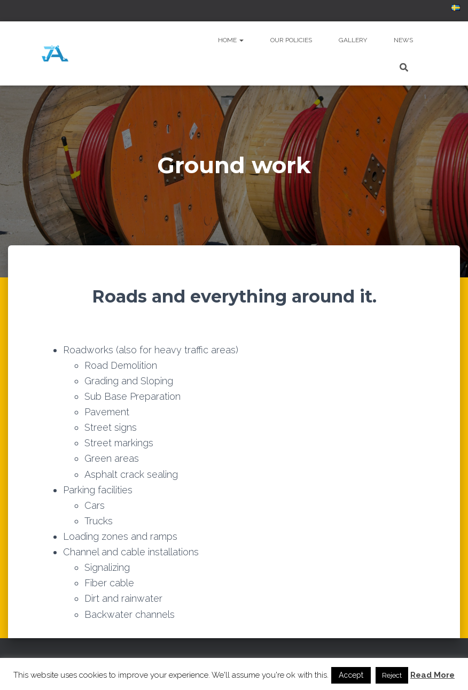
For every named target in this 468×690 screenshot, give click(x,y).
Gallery (353, 40)
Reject (392, 675)
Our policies (291, 40)
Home (231, 40)
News (403, 40)
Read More (432, 675)
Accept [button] (351, 675)
